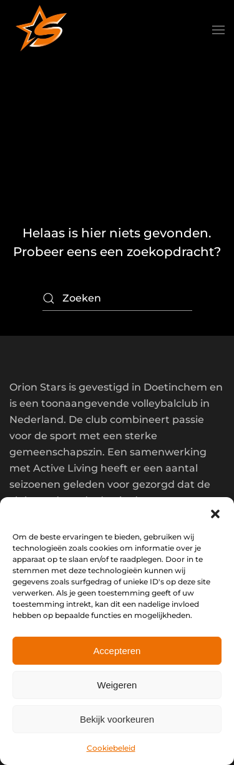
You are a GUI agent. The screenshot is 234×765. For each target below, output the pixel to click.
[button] (215, 512)
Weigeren (117, 685)
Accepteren (117, 650)
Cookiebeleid (111, 748)
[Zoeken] (117, 298)
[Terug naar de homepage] (40, 30)
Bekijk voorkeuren (117, 719)
